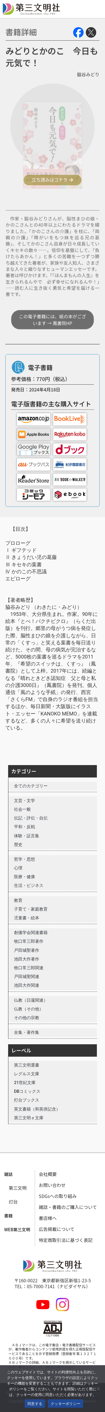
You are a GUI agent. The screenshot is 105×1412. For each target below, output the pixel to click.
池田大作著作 (26, 959)
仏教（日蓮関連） (31, 1000)
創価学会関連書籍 (31, 932)
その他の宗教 (26, 1017)
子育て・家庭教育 (31, 909)
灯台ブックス (26, 1100)
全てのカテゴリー (31, 785)
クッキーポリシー (65, 1404)
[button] (8, 1174)
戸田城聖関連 (26, 976)
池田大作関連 (26, 985)
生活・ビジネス (28, 885)
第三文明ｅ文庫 (28, 1117)
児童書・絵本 (26, 917)
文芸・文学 (24, 800)
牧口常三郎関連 (28, 967)
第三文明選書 (26, 1065)
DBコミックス (27, 1091)
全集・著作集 (26, 1032)
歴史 (18, 844)
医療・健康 (24, 876)
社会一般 (22, 809)
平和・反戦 (24, 826)
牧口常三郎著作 (28, 941)
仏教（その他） (28, 1009)
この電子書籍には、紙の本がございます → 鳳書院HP (52, 339)
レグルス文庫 (26, 1073)
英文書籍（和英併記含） (37, 1109)
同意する (34, 1404)
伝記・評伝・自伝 (31, 818)
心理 (18, 868)
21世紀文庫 (25, 1082)
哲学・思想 (24, 859)
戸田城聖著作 (26, 950)
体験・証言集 (26, 835)
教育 (18, 900)
